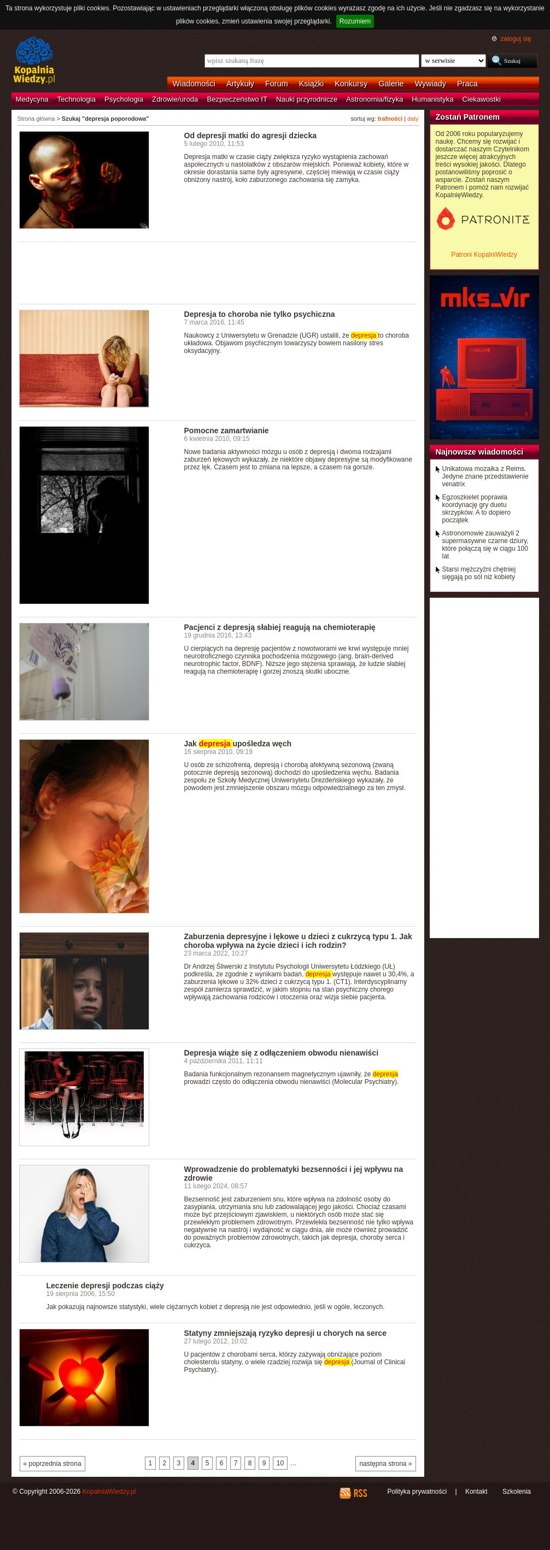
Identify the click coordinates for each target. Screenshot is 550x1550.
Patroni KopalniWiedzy (484, 254)
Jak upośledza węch (238, 743)
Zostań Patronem (468, 117)
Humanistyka (432, 99)
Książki (311, 83)
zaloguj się (515, 39)
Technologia (76, 99)
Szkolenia (516, 1491)
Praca (467, 83)
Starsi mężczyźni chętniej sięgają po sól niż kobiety (479, 573)
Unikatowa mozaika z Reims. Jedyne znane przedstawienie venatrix (485, 476)
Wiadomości (194, 83)
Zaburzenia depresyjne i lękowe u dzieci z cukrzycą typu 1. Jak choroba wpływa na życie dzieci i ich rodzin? (298, 941)
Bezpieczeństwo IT (237, 99)
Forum (276, 83)
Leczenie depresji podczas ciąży (105, 1285)
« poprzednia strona (52, 1464)
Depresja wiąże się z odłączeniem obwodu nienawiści (281, 1052)
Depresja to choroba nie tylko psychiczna (259, 314)
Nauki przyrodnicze (306, 99)
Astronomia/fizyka (374, 99)
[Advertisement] (218, 272)
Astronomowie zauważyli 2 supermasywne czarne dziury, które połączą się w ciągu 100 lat (485, 544)
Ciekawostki (482, 99)
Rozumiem (355, 21)
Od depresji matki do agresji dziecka (250, 135)
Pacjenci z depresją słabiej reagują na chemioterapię (280, 627)
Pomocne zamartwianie (226, 430)
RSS (360, 1493)
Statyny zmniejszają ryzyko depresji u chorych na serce (285, 1333)
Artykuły (240, 83)
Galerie (390, 83)
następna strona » (385, 1464)
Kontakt (476, 1491)
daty (412, 118)
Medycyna (32, 99)
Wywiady (430, 83)
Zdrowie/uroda (175, 99)
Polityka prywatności (417, 1491)
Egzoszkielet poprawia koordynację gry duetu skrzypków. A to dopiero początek (476, 508)
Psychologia (123, 99)
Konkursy (351, 83)
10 (280, 1463)
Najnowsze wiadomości (480, 451)
